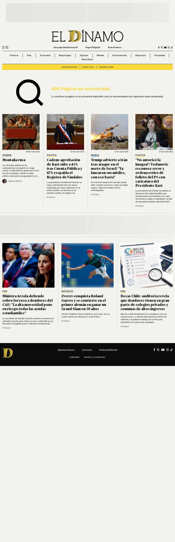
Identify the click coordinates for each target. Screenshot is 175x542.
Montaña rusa (13, 159)
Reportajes (65, 55)
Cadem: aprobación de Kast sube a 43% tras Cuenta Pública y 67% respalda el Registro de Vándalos (64, 168)
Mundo (100, 55)
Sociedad (159, 55)
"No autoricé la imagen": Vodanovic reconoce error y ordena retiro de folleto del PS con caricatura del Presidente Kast (151, 172)
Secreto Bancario (69, 67)
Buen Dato (87, 59)
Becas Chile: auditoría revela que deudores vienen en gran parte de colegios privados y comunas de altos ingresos (145, 302)
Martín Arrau (88, 67)
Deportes (140, 55)
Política (14, 55)
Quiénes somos (66, 350)
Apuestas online (106, 67)
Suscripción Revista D (65, 47)
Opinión (84, 55)
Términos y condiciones (94, 357)
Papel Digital (93, 47)
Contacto (87, 350)
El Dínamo (51, 197)
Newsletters (115, 47)
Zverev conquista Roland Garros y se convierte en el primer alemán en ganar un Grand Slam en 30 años (83, 302)
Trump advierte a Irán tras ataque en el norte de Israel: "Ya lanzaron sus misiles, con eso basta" (109, 168)
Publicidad (74, 357)
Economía (45, 55)
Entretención (120, 55)
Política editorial (108, 350)
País (29, 55)
